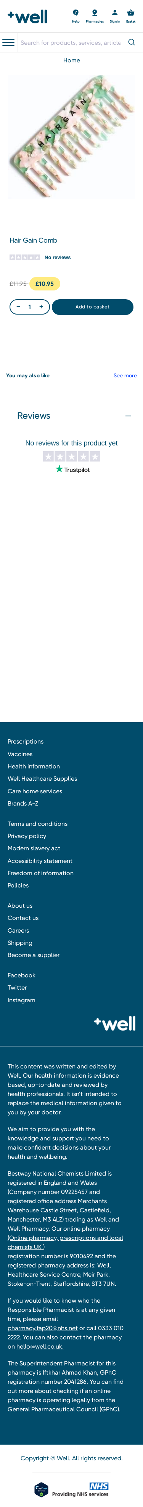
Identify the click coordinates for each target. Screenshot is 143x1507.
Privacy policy (27, 836)
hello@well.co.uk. (40, 1346)
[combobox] (80, 42)
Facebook (21, 975)
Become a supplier (33, 955)
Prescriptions (25, 741)
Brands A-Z (23, 803)
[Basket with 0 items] (76, 16)
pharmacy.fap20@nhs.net (43, 1328)
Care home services (35, 791)
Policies (18, 885)
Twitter (17, 987)
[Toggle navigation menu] (8, 42)
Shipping (20, 942)
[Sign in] (115, 16)
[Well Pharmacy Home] (29, 16)
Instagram (21, 1000)
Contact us (23, 917)
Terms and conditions (37, 823)
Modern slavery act (34, 848)
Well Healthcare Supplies (42, 778)
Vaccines (20, 754)
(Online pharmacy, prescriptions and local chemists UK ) (65, 1242)
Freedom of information (41, 873)
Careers (18, 930)
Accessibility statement (40, 860)
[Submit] (131, 42)
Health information (34, 766)
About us (20, 905)
